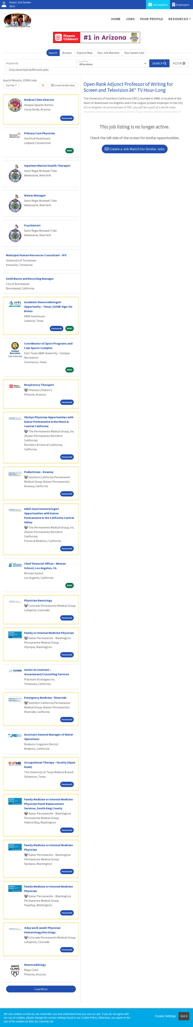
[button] (179, 63)
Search (53, 53)
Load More (41, 989)
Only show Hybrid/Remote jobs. (29, 70)
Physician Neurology (38, 600)
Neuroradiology (35, 964)
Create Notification (63, 85)
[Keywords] (40, 63)
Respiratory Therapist (39, 385)
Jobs (130, 19)
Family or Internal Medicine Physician (49, 633)
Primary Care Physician (39, 133)
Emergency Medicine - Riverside (45, 697)
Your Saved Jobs (134, 53)
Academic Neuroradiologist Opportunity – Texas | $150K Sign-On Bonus (48, 306)
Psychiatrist (32, 225)
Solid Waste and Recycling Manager (30, 278)
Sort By (10, 85)
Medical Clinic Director (39, 99)
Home (116, 19)
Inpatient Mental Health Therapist (47, 165)
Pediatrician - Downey (38, 472)
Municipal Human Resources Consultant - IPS (36, 255)
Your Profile (151, 19)
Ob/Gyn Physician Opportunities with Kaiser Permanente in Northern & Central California (48, 421)
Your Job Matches (108, 53)
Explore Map (85, 53)
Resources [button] (178, 19)
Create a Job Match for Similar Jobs (135, 149)
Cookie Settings (165, 1016)
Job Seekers (158, 4)
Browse (67, 53)
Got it (183, 1016)
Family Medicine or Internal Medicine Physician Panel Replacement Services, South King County (48, 803)
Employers (180, 4)
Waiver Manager (35, 195)
